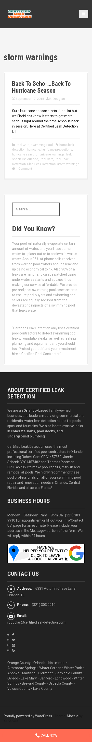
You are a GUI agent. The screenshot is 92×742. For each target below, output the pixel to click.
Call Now (46, 735)
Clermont (45, 673)
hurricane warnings (51, 154)
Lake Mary (29, 678)
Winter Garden (50, 668)
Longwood (63, 678)
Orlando (39, 663)
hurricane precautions (56, 149)
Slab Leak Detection (41, 164)
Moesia (72, 716)
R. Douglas (57, 99)
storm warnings (68, 164)
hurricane (33, 149)
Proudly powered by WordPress (28, 716)
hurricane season (24, 154)
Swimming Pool (42, 145)
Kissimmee (57, 663)
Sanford (45, 678)
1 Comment (24, 168)
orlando (32, 159)
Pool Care (22, 145)
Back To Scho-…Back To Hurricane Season (41, 87)
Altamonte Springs (22, 668)
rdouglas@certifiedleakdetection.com (36, 622)
